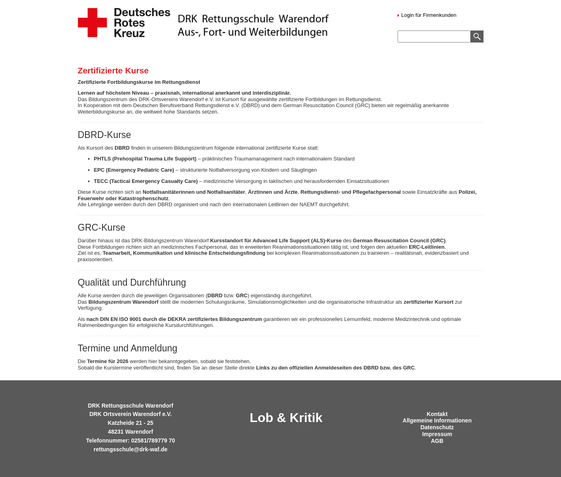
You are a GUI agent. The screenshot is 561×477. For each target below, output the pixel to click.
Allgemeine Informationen (437, 420)
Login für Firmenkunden (428, 15)
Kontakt (436, 414)
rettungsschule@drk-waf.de (130, 449)
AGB (437, 441)
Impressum (437, 434)
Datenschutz (437, 427)
